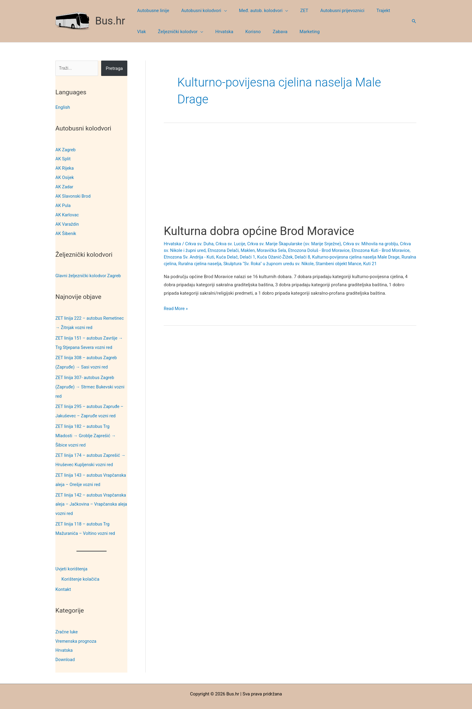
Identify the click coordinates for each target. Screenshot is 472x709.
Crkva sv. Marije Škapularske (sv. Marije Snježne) (299, 243)
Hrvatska (64, 639)
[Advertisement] (290, 179)
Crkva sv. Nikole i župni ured (192, 250)
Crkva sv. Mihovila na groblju (377, 243)
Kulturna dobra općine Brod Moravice (263, 231)
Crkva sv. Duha (200, 243)
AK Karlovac (67, 212)
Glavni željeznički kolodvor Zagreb (89, 272)
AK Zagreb (65, 149)
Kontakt (63, 579)
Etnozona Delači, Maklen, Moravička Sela (262, 250)
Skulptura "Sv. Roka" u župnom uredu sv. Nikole (302, 263)
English (62, 107)
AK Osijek (65, 176)
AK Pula (63, 203)
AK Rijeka (64, 167)
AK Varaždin (67, 221)
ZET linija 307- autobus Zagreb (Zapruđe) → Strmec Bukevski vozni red (91, 382)
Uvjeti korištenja (71, 559)
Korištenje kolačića (80, 569)
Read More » (176, 308)
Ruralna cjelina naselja (231, 263)
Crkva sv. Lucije (232, 243)
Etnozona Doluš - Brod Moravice (337, 250)
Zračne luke (67, 621)
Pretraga (114, 68)
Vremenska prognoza (76, 630)
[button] (219, 10)
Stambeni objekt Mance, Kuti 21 (383, 263)
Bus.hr (110, 21)
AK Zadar (64, 185)
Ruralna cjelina (192, 263)
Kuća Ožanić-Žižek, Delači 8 (308, 256)
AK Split (63, 158)
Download (65, 648)
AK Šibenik (66, 231)
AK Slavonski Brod (73, 194)
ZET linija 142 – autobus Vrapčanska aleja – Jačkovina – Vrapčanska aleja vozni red (87, 495)
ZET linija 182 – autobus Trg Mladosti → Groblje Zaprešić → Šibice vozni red (86, 429)
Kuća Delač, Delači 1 (259, 256)
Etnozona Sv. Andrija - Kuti (210, 256)
